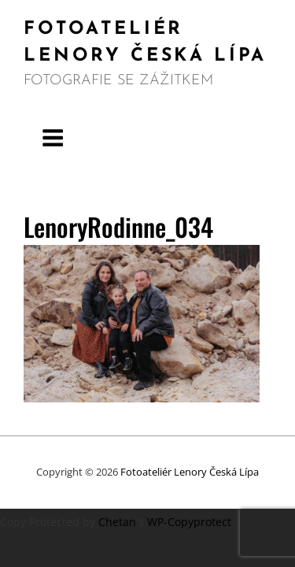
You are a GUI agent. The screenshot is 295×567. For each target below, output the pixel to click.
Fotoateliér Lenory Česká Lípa (189, 472)
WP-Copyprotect (189, 521)
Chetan (117, 521)
